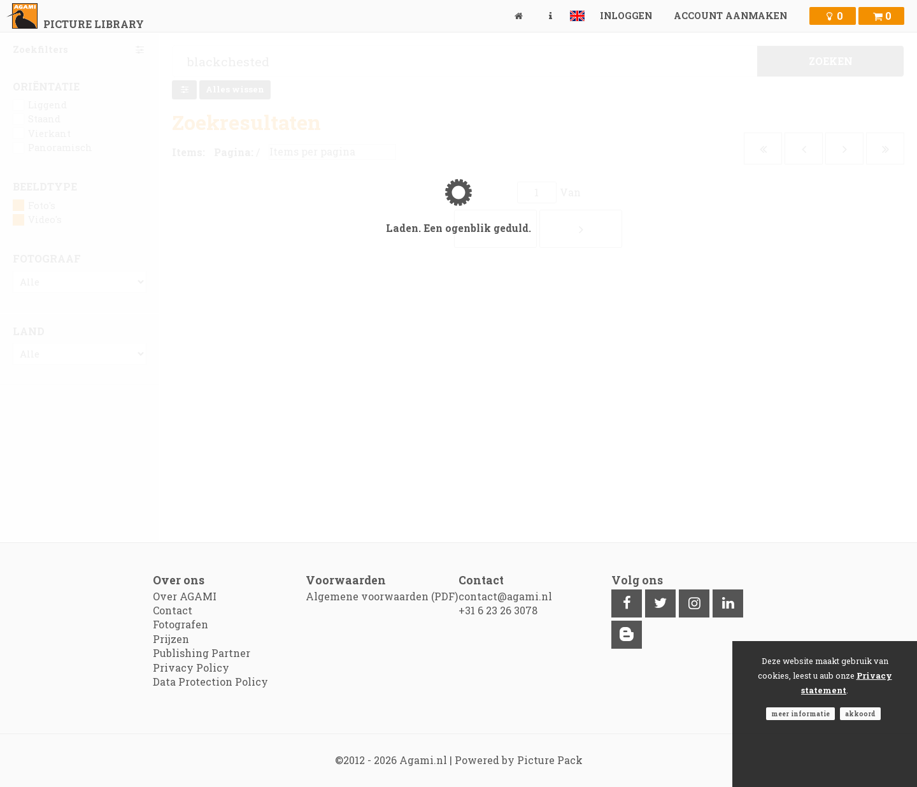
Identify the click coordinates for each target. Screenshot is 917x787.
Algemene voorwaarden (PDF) (382, 596)
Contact (172, 610)
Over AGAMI (185, 596)
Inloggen (626, 16)
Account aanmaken (730, 16)
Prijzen (171, 639)
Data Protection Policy (210, 681)
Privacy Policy (191, 667)
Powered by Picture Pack (519, 760)
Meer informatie (800, 713)
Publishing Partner (201, 653)
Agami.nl (423, 760)
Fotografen (180, 624)
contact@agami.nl (505, 596)
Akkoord (860, 713)
